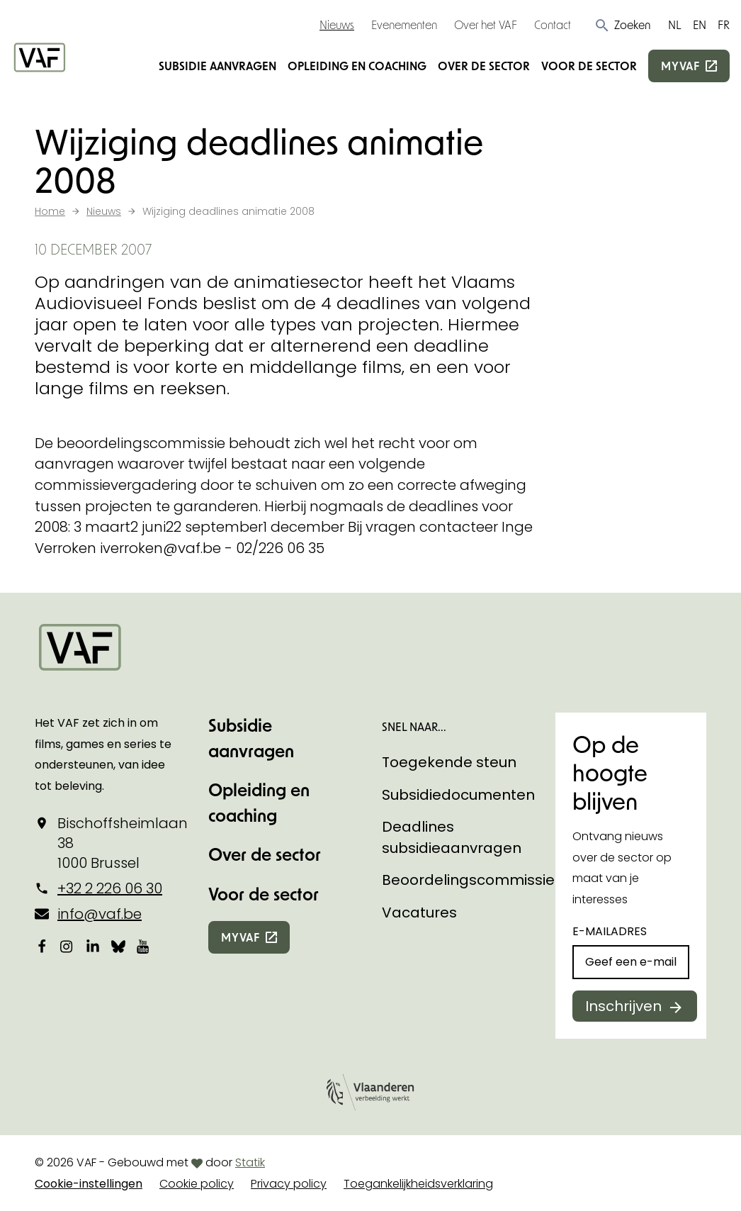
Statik (250, 1162)
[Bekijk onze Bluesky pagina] (118, 945)
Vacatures (419, 912)
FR (724, 24)
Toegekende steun (449, 762)
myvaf (680, 65)
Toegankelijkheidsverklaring (418, 1184)
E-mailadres (609, 931)
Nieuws (336, 24)
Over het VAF (485, 24)
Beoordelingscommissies (472, 880)
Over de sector (484, 65)
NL (674, 24)
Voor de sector (589, 65)
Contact (552, 24)
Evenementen (404, 24)
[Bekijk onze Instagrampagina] (67, 945)
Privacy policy (289, 1184)
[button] (622, 24)
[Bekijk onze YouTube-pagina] (144, 945)
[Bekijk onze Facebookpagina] (42, 945)
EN (699, 24)
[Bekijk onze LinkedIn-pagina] (93, 945)
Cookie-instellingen (88, 1184)
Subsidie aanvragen (217, 65)
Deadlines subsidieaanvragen (451, 837)
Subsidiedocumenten (458, 795)
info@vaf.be (99, 914)
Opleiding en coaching (357, 65)
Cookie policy (196, 1184)
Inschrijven (623, 1006)
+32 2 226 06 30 (109, 888)
